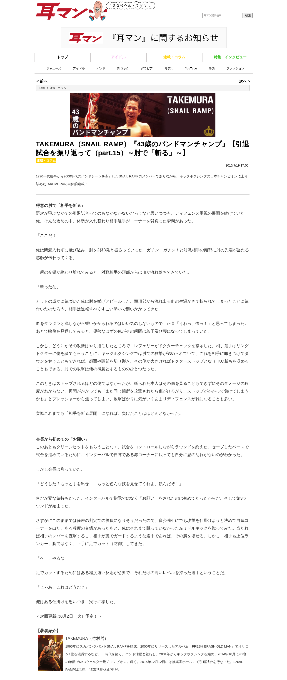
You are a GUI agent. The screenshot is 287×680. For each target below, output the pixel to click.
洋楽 (212, 68)
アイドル (118, 57)
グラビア (147, 68)
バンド (101, 68)
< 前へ (42, 81)
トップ (62, 57)
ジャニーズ (53, 68)
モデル (169, 68)
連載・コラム (174, 57)
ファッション (235, 68)
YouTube (191, 68)
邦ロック (123, 68)
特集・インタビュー (230, 57)
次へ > (244, 81)
